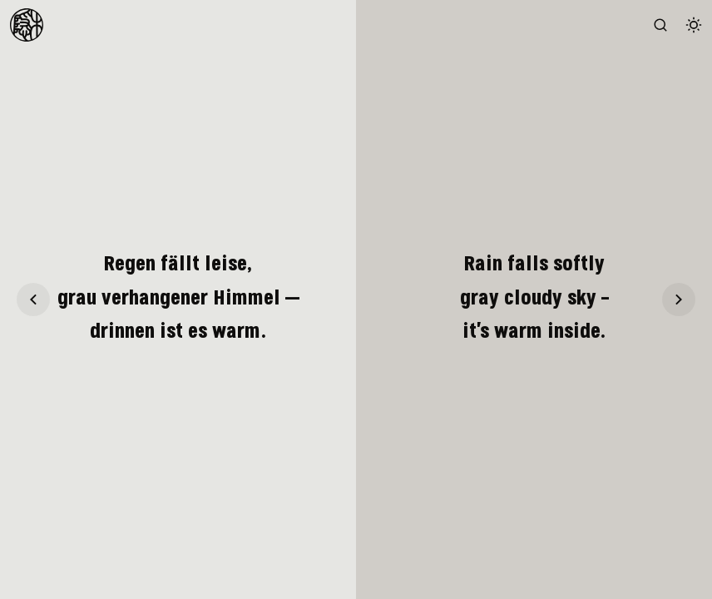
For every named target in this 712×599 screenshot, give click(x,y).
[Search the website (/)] (660, 24)
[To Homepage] (26, 25)
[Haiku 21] (678, 299)
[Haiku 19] (33, 299)
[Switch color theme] (693, 25)
